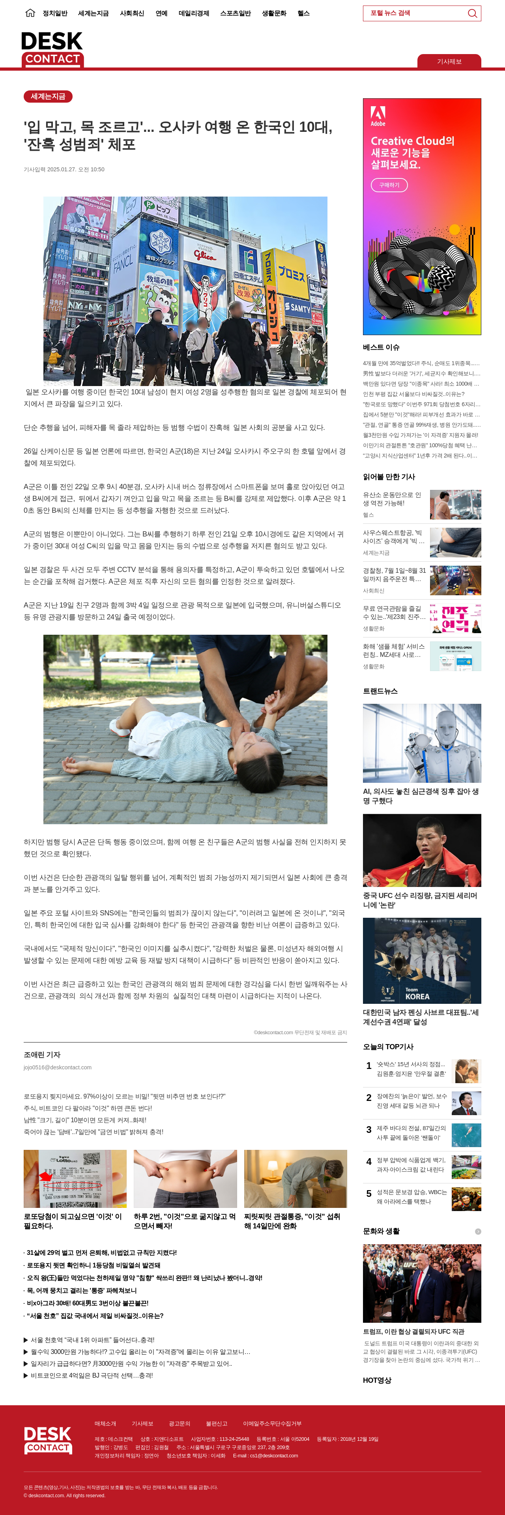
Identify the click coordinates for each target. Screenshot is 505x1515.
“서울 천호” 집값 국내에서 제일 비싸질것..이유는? (95, 1315)
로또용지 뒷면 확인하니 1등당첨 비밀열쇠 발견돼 (93, 1265)
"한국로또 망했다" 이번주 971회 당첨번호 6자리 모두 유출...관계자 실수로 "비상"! (422, 404)
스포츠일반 (235, 13)
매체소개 (105, 1423)
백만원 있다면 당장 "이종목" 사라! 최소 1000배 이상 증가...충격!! (422, 384)
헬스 (303, 13)
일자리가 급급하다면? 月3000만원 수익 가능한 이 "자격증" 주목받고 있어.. (131, 1363)
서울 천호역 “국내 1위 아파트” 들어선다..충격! (92, 1340)
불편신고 (216, 1423)
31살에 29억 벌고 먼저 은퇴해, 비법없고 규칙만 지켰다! (102, 1252)
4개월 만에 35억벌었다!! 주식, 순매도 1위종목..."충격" (422, 363)
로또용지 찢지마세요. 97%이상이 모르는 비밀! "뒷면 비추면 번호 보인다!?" (124, 1096)
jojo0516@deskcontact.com (58, 1067)
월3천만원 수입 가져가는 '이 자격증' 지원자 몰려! (420, 435)
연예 (161, 13)
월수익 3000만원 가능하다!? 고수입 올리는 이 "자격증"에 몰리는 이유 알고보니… (141, 1351)
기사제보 (449, 61)
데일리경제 (194, 13)
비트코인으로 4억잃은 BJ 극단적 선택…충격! (92, 1375)
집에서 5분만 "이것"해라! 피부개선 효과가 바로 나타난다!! (422, 414)
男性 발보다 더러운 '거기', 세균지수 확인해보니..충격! (422, 373)
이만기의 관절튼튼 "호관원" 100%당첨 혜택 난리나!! (422, 445)
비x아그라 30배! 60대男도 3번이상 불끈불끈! (87, 1303)
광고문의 (179, 1423)
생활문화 (274, 13)
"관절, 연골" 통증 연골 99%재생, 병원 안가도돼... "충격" (422, 425)
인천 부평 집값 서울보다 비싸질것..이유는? (413, 394)
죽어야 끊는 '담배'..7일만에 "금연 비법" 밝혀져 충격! (93, 1132)
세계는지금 (93, 13)
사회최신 (132, 13)
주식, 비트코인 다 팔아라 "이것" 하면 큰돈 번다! (88, 1108)
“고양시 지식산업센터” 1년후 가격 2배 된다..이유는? (422, 455)
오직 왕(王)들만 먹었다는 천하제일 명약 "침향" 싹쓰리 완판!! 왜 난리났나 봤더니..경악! (144, 1278)
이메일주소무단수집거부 (272, 1423)
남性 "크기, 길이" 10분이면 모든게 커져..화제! (85, 1120)
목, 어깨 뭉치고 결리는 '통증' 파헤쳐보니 (82, 1290)
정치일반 (55, 13)
